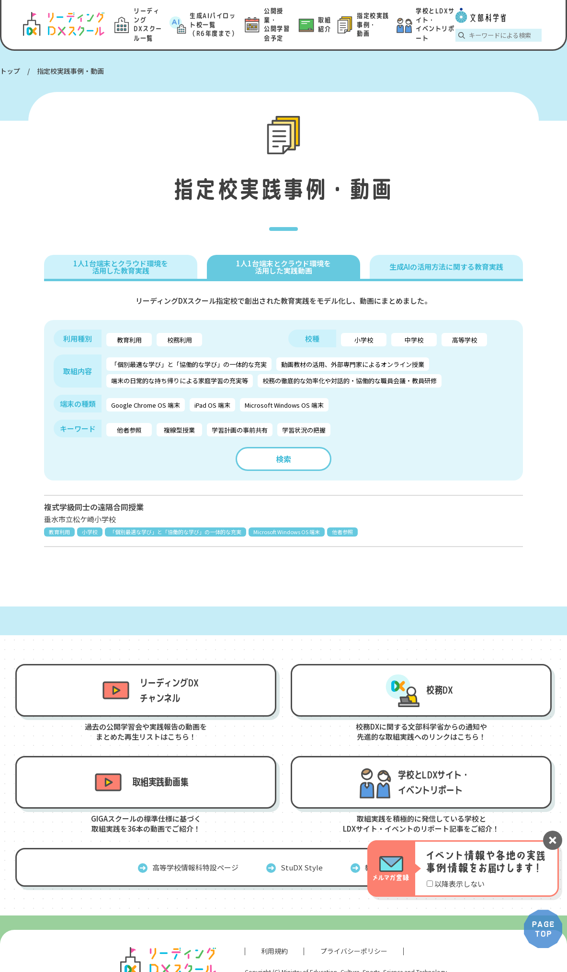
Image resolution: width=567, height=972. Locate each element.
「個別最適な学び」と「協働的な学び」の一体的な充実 (189, 364)
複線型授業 (179, 430)
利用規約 (274, 951)
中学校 (414, 339)
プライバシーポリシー (353, 951)
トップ (10, 71)
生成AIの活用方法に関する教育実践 (446, 267)
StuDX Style (302, 867)
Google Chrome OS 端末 (145, 405)
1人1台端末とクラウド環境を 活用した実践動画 (283, 266)
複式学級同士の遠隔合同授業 (94, 507)
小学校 (363, 339)
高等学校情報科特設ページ (195, 867)
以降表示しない (459, 884)
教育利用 (129, 339)
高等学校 (464, 339)
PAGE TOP (543, 929)
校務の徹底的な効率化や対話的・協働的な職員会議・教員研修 (349, 380)
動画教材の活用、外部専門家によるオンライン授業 (352, 364)
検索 (283, 459)
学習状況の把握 (304, 430)
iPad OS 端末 (212, 405)
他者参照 (129, 430)
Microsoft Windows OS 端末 (284, 405)
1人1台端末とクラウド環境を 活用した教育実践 (120, 266)
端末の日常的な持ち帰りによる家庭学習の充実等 (179, 380)
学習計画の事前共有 (240, 430)
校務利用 (179, 339)
